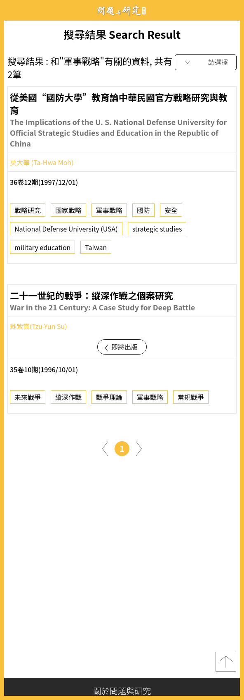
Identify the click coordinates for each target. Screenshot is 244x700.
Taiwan (96, 249)
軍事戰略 (109, 212)
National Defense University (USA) (66, 231)
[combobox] (205, 62)
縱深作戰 (68, 399)
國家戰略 (68, 212)
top (226, 662)
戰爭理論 (109, 399)
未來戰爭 (27, 399)
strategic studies (157, 231)
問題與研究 (122, 10)
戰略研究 (27, 212)
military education (42, 249)
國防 (143, 212)
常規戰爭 (191, 399)
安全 (171, 212)
